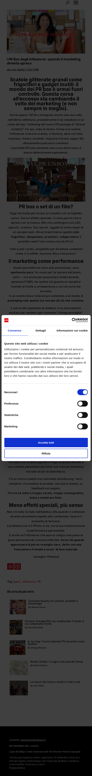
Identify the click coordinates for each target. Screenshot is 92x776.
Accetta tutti (46, 442)
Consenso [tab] (14, 330)
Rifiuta (46, 453)
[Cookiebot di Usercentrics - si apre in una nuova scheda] (71, 320)
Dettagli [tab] (41, 330)
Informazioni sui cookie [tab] (72, 330)
